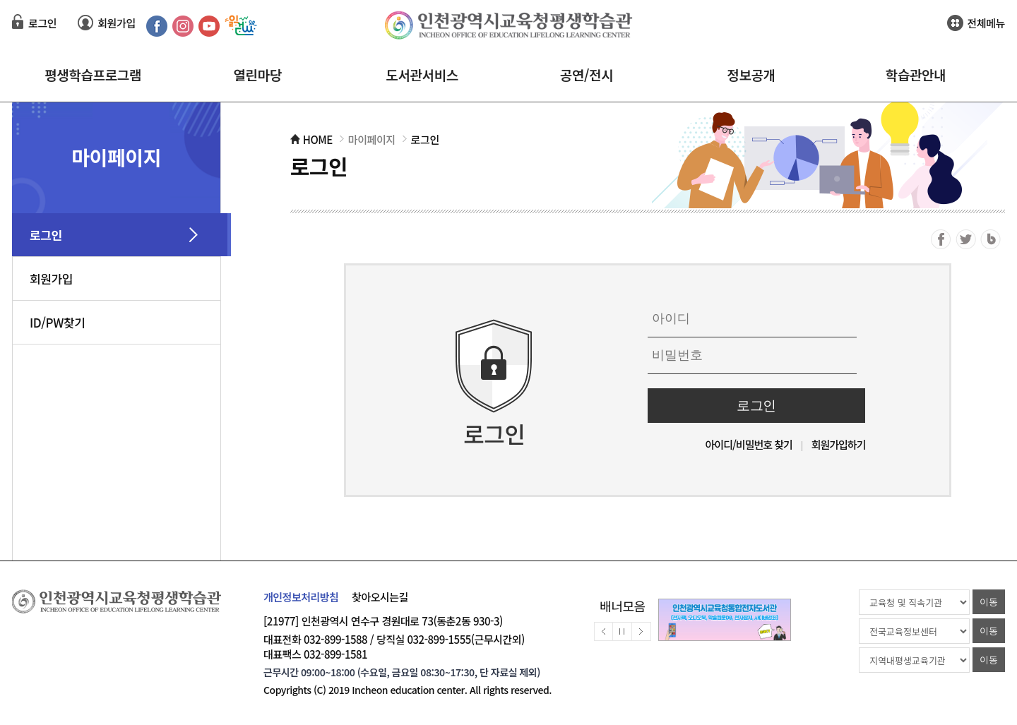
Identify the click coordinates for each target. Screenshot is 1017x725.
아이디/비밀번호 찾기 (749, 444)
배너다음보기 (641, 631)
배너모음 (623, 606)
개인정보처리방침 (300, 596)
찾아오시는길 (380, 596)
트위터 (966, 239)
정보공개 (751, 74)
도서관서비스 (422, 74)
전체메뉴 (986, 23)
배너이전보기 (603, 631)
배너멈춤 (622, 631)
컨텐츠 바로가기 (34, 0)
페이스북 (941, 239)
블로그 (990, 239)
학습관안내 (916, 74)
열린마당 (257, 74)
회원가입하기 (838, 444)
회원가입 (116, 23)
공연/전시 (586, 74)
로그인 (42, 23)
